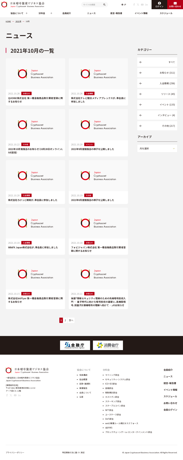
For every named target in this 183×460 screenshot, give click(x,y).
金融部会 (109, 388)
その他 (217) (168, 125)
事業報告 (83, 388)
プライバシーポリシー (15, 452)
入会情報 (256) (167, 83)
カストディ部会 (112, 396)
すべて (171, 62)
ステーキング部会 (113, 401)
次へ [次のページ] (71, 320)
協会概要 (83, 379)
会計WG (108, 427)
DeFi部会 (109, 418)
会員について (85, 392)
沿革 (81, 396)
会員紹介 (66, 13)
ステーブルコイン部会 (115, 405)
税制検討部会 (111, 392)
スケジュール (166, 13)
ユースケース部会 (113, 414)
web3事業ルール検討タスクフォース (121, 423)
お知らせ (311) (167, 72)
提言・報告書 (116, 13)
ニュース (91, 13)
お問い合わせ (170, 403)
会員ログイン (170, 409)
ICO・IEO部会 (111, 383)
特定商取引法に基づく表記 (73, 452)
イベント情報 (141, 13)
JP (125, 4)
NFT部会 (109, 410)
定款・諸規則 (84, 383)
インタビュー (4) (166, 115)
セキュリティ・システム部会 (117, 379)
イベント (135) (167, 104)
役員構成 (83, 374)
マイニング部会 (112, 374)
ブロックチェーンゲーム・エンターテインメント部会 (128, 432)
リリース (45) (168, 94)
